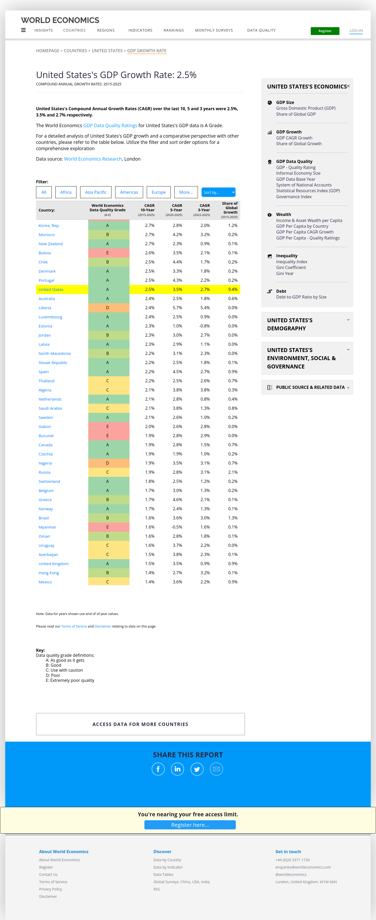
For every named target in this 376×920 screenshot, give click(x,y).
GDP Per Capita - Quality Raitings (308, 238)
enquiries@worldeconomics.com (303, 867)
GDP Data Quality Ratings (110, 125)
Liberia (45, 307)
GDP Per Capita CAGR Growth (304, 232)
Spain (44, 371)
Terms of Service (74, 626)
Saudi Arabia (51, 408)
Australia (47, 298)
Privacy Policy (50, 889)
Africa (66, 192)
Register (46, 867)
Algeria (45, 390)
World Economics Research (93, 159)
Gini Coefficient (291, 267)
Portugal (47, 280)
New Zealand (51, 244)
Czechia (46, 454)
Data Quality (261, 30)
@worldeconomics (291, 874)
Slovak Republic (54, 362)
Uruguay (47, 545)
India (205, 881)
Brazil (44, 518)
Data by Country (167, 859)
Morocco (47, 234)
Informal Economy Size (298, 173)
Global (159, 881)
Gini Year (285, 273)
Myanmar (48, 527)
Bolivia (45, 253)
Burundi (46, 435)
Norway (46, 509)
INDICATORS (140, 30)
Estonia (46, 326)
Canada (46, 445)
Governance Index (294, 197)
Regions (106, 30)
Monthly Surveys (214, 30)
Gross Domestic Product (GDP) (306, 108)
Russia (45, 472)
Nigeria (45, 463)
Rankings (174, 30)
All (44, 192)
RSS (157, 889)
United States (107, 51)
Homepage (47, 51)
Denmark (48, 271)
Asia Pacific (96, 192)
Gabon (45, 426)
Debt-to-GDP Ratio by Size (301, 297)
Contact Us (48, 874)
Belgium (47, 490)
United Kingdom (54, 563)
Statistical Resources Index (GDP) (308, 191)
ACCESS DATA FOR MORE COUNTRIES (140, 724)
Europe (159, 192)
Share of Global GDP (296, 114)
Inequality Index (291, 262)
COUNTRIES (74, 30)
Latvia (44, 344)
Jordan (45, 335)
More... (186, 192)
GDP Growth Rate (147, 51)
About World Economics (59, 859)
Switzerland (50, 481)
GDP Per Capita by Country (302, 226)
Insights (43, 30)
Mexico (45, 582)
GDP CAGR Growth (294, 138)
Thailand (47, 381)
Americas (129, 192)
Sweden (46, 417)
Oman (45, 536)
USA (195, 881)
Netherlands (51, 399)
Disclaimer (103, 626)
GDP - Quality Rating (295, 167)
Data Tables (163, 874)
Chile (43, 262)
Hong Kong (49, 573)
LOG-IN (356, 30)
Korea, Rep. (50, 225)
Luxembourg (51, 317)
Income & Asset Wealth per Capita (309, 220)
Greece (45, 499)
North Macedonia (56, 353)
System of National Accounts (304, 185)
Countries (75, 51)
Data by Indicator (168, 867)
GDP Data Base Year (295, 179)
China (185, 881)
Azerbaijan (49, 554)
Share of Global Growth (299, 144)
